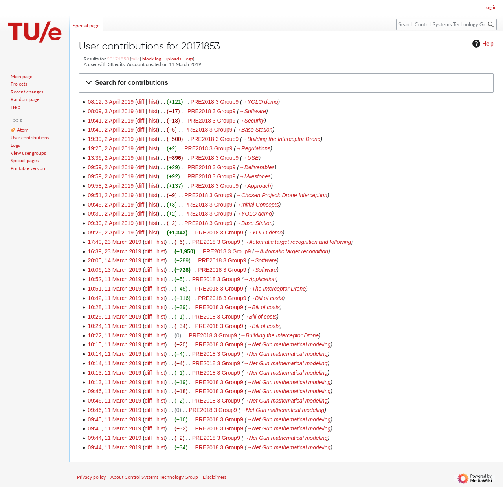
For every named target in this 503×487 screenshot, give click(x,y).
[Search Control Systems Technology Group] (446, 24)
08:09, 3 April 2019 (111, 111)
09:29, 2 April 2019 (111, 232)
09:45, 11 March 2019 (114, 419)
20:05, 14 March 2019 (114, 260)
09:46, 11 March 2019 (114, 391)
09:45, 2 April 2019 (111, 204)
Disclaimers (214, 477)
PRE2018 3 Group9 (215, 102)
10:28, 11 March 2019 (114, 307)
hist (153, 102)
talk (135, 59)
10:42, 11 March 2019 (114, 298)
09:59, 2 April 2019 (111, 167)
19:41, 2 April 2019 (111, 120)
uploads (173, 59)
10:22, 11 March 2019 (114, 335)
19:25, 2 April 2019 (111, 148)
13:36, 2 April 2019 (111, 158)
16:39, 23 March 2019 (114, 251)
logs (189, 59)
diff (140, 102)
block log (151, 59)
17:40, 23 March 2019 (114, 242)
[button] (286, 83)
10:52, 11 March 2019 (114, 279)
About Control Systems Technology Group (154, 477)
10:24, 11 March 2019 (114, 326)
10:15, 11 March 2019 (114, 344)
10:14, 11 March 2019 (114, 354)
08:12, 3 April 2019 (111, 102)
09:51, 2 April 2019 (111, 195)
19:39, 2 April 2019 (111, 139)
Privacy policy (91, 477)
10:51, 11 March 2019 (114, 289)
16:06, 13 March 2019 (114, 270)
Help (482, 44)
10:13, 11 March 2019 (114, 373)
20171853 (118, 59)
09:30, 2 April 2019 (111, 214)
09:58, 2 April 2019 (111, 186)
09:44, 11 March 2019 (114, 438)
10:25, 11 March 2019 (114, 316)
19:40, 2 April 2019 (111, 129)
